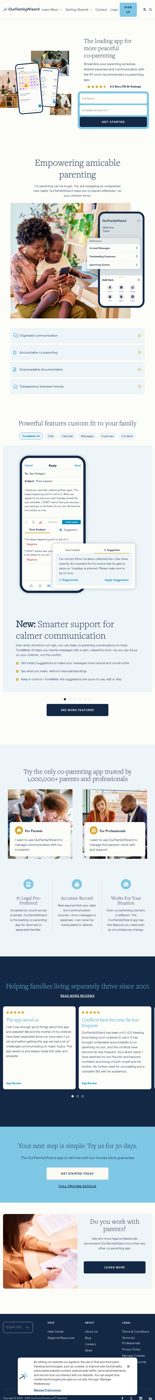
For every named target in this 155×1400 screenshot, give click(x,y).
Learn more (114, 1267)
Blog (88, 1338)
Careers (90, 1344)
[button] (65, 699)
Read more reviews (78, 995)
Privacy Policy (131, 1349)
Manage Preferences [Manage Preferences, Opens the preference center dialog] (47, 1390)
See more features (77, 710)
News (88, 1350)
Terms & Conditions (135, 1331)
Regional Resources (61, 1338)
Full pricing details (77, 1186)
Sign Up (128, 10)
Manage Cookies (133, 1355)
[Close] (128, 1366)
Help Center (56, 1331)
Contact (101, 9)
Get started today (77, 1173)
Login (114, 9)
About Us (91, 1331)
